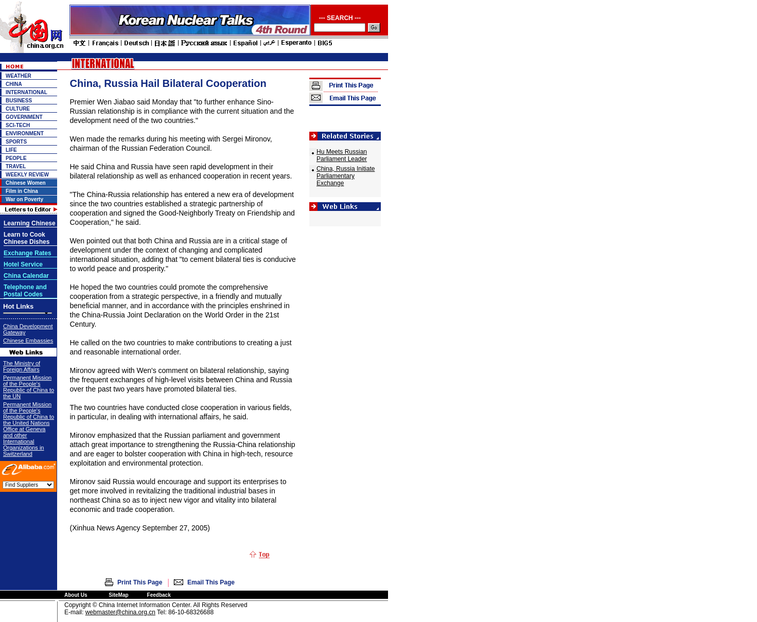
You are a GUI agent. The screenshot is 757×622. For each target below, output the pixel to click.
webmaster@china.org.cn (120, 612)
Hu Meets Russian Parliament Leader (341, 155)
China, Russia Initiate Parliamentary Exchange (345, 176)
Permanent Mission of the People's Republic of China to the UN (28, 387)
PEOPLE (16, 158)
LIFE (11, 150)
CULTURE (18, 109)
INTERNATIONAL (26, 92)
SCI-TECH (18, 125)
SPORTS (16, 142)
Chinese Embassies (28, 340)
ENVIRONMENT (25, 133)
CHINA (14, 84)
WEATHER (18, 76)
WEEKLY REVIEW (27, 174)
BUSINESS (19, 100)
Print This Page (139, 582)
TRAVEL (16, 166)
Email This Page (211, 582)
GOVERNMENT (24, 117)
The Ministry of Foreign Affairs (21, 366)
